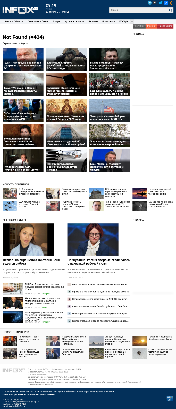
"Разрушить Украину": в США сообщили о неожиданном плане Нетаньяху (74, 340)
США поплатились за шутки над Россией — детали (30, 204)
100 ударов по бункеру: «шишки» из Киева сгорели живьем (160, 204)
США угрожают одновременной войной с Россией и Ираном (31, 191)
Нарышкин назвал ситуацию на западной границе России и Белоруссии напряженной (42, 301)
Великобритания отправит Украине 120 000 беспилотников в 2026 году (101, 299)
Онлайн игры (82, 391)
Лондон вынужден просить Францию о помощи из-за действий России (117, 340)
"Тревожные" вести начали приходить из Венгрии (73, 352)
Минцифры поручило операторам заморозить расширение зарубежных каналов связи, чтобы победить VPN (44, 316)
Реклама (20, 391)
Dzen (155, 3)
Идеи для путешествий (102, 391)
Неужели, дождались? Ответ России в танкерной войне (159, 191)
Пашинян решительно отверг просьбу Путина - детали (74, 191)
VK (166, 3)
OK (171, 3)
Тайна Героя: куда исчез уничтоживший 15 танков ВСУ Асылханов (117, 204)
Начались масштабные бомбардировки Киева (160, 338)
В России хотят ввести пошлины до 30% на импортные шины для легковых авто (101, 284)
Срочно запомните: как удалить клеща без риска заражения (160, 352)
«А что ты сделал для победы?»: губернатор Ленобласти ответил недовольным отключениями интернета (101, 306)
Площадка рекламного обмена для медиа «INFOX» (29, 394)
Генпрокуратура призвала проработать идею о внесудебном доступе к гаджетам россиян (101, 321)
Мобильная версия (46, 391)
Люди (44, 308)
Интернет (46, 293)
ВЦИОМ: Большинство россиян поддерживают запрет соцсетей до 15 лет (44, 287)
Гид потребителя (65, 391)
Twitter (160, 3)
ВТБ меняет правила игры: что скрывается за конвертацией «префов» (116, 193)
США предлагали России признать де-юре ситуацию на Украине (29, 353)
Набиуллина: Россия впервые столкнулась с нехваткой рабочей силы (98, 261)
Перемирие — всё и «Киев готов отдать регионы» (29, 339)
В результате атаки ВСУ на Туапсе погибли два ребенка (100, 291)
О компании (9, 391)
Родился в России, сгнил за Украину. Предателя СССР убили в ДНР (73, 205)
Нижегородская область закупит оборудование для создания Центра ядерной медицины (101, 313)
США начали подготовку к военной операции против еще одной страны (117, 353)
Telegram (150, 3)
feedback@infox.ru (17, 406)
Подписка (31, 391)
